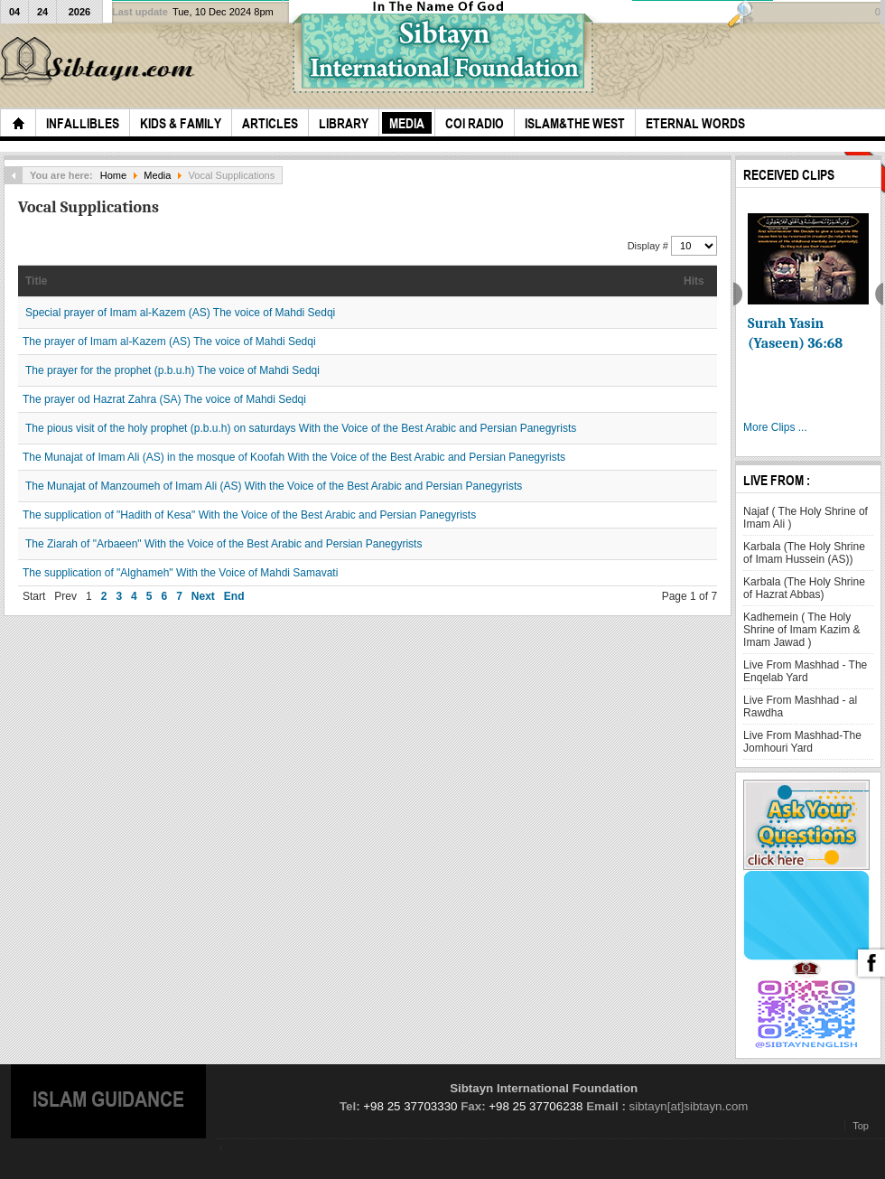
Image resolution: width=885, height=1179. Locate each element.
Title (36, 281)
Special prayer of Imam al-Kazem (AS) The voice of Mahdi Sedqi (180, 312)
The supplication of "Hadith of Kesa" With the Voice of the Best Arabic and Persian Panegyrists (249, 515)
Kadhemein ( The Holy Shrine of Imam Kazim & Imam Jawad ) (801, 630)
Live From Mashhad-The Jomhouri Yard (802, 741)
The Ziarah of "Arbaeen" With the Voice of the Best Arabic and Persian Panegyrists (223, 544)
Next (203, 596)
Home (113, 175)
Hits (694, 281)
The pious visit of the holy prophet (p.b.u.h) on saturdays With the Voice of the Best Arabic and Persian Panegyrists (300, 428)
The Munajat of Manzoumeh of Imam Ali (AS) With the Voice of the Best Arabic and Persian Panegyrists (273, 486)
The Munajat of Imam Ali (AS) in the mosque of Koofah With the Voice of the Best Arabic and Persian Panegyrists (294, 457)
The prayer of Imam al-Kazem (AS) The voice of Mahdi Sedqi (169, 341)
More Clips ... (775, 427)
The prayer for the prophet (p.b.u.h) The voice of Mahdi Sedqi (172, 370)
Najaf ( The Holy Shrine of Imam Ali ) (805, 517)
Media (157, 175)
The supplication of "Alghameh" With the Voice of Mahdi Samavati (180, 572)
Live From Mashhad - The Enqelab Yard (805, 671)
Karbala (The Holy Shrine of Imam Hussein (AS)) (804, 553)
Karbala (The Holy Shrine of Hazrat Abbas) (804, 588)
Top (860, 1125)
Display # (649, 245)
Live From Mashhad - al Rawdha (800, 706)
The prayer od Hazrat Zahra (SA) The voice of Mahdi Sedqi (164, 399)
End (234, 596)
